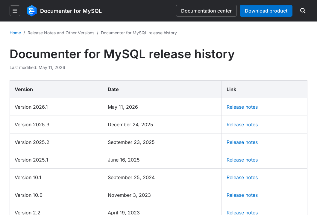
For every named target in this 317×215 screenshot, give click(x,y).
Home (15, 32)
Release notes (242, 107)
